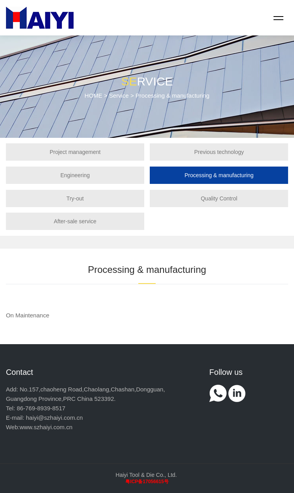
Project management (75, 152)
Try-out (75, 198)
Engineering (75, 175)
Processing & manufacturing (218, 175)
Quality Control (219, 198)
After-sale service (75, 221)
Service (119, 95)
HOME (93, 95)
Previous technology (219, 152)
